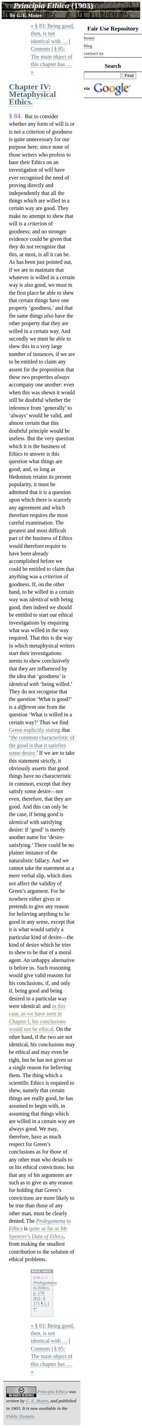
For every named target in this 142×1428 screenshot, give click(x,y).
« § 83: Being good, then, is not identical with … (52, 33)
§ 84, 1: (40, 1277)
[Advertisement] (113, 206)
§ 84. (15, 116)
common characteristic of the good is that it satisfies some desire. (41, 745)
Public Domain (20, 1416)
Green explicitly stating (34, 730)
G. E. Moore (29, 15)
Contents (40, 49)
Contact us (93, 53)
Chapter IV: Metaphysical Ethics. (32, 94)
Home (89, 37)
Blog (88, 45)
